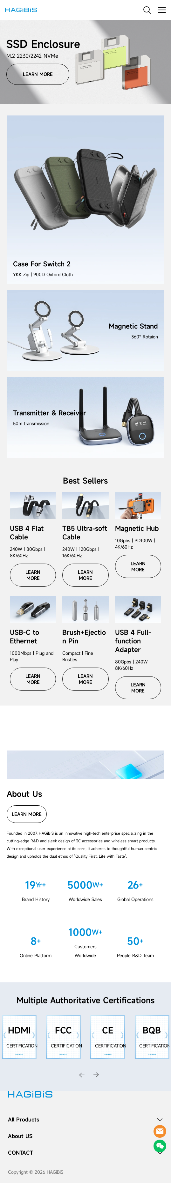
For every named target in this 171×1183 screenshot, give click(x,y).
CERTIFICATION (22, 1046)
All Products (23, 1119)
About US (20, 1136)
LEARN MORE (38, 74)
